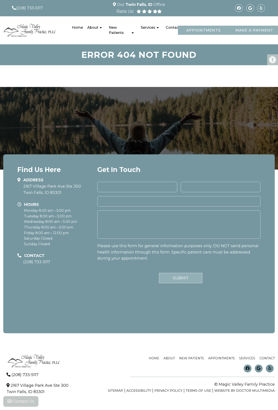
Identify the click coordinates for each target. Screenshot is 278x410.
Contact (173, 27)
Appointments (203, 30)
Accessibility (138, 390)
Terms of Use (198, 390)
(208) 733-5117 (29, 8)
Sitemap (115, 390)
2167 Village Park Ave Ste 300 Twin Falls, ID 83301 (52, 189)
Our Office (140, 4)
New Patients (116, 30)
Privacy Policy (168, 390)
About (92, 27)
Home (77, 27)
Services (148, 27)
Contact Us (21, 401)
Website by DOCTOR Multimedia (244, 390)
